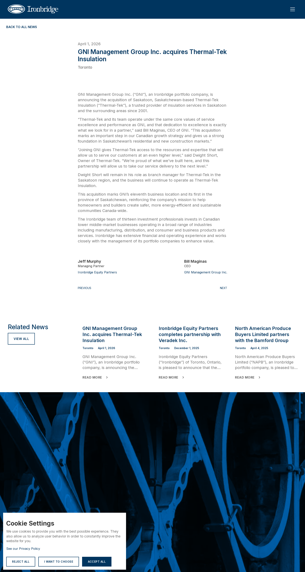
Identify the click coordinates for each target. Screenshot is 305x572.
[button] (292, 9)
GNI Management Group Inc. (205, 272)
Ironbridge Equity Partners (97, 272)
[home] (36, 9)
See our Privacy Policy (23, 549)
